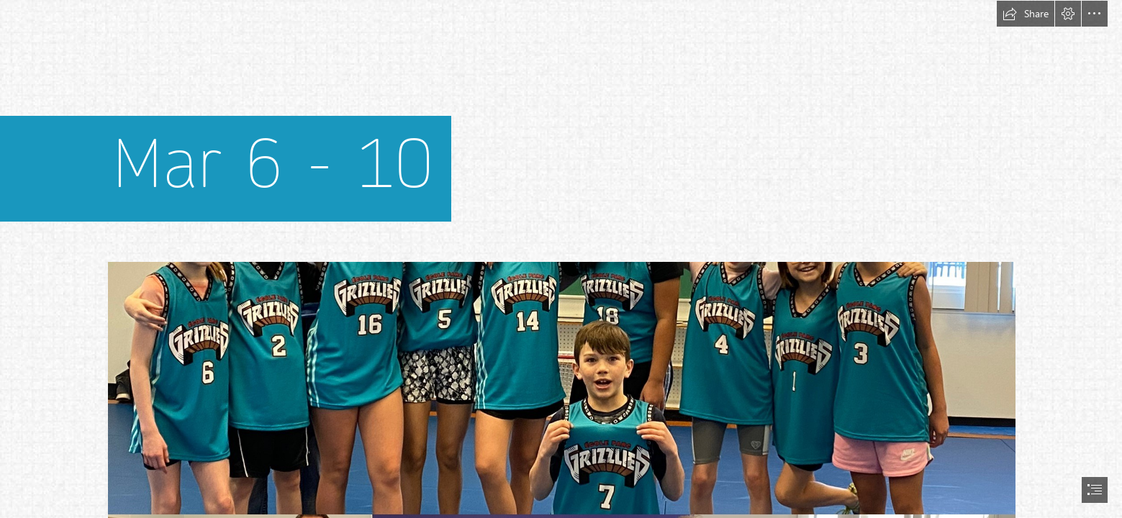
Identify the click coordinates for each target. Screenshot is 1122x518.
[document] (561, 259)
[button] (1025, 14)
